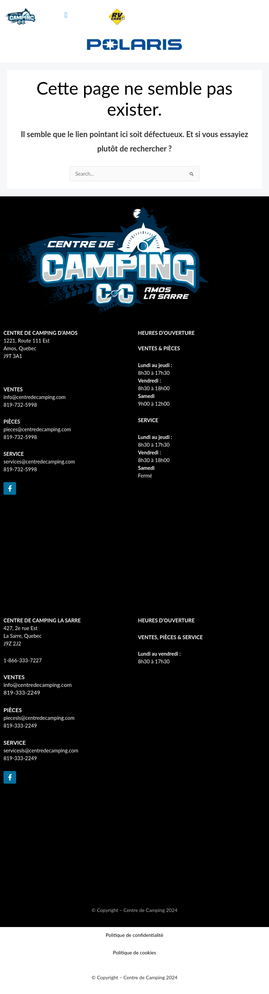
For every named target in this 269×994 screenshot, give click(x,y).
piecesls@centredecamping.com (39, 718)
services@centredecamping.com (39, 462)
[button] (66, 15)
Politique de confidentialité (134, 935)
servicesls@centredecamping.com (41, 750)
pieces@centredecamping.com (37, 429)
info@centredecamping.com (34, 397)
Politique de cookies (134, 952)
